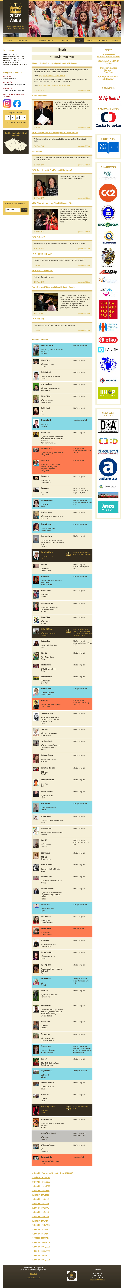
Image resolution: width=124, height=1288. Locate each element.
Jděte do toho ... (8, 77)
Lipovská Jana (45, 853)
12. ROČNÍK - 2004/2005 (41, 1260)
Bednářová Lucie (46, 372)
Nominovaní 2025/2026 (45, 40)
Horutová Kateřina (46, 677)
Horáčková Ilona (46, 665)
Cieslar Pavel (45, 461)
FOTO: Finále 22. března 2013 (42, 270)
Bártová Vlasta (45, 360)
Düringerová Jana (46, 536)
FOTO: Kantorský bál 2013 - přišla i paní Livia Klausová (52, 170)
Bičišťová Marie (46, 396)
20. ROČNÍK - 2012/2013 (40, 1225)
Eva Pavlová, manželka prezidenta (108, 57)
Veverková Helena (46, 1119)
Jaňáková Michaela (47, 713)
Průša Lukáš (45, 940)
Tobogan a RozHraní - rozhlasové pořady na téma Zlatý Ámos (54, 63)
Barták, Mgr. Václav (47, 346)
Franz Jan (44, 565)
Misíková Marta (46, 917)
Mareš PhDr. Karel (46, 865)
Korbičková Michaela (47, 780)
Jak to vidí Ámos (8, 83)
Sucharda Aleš (45, 1022)
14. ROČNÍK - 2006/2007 (41, 1251)
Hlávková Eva (45, 617)
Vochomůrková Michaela (48, 1133)
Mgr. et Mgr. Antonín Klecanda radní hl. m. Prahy (108, 78)
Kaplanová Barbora (47, 755)
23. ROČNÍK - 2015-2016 (40, 1212)
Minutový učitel (8, 88)
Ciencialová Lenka (46, 449)
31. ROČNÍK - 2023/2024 (41, 1177)
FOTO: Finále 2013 (38, 237)
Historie (79, 40)
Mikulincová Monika (47, 889)
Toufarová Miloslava (47, 1083)
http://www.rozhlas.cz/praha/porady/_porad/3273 (54, 85)
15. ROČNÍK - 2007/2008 (41, 1247)
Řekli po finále (37, 151)
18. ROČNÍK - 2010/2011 (40, 1234)
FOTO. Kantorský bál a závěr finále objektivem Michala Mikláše (55, 132)
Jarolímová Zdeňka (47, 741)
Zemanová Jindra (46, 1157)
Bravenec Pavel (46, 420)
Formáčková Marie (47, 552)
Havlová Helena (46, 591)
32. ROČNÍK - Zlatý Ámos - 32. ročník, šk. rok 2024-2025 (52, 1173)
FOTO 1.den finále (38, 319)
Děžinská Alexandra (47, 500)
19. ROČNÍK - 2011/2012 (40, 1229)
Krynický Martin (46, 816)
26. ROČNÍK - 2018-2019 (40, 1199)
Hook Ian (44, 653)
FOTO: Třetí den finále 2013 (42, 254)
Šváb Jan (44, 1059)
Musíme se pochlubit (39, 96)
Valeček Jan (45, 1095)
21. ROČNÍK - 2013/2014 (40, 1221)
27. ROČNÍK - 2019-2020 (40, 1195)
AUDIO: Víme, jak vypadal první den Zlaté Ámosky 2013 (52, 203)
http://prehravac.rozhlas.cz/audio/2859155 (52, 76)
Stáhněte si (90, 40)
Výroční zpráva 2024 (33, 1278)
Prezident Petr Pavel (108, 54)
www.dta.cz (33, 1274)
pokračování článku (84, 90)
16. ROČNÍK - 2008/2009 (41, 1242)
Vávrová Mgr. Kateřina (48, 1107)
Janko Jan (44, 729)
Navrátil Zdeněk (46, 928)
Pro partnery (103, 40)
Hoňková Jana (45, 641)
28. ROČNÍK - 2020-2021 (40, 1190)
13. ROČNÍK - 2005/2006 (41, 1255)
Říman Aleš (44, 991)
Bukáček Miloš (45, 433)
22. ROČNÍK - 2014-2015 (40, 1216)
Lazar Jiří (44, 840)
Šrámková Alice (46, 1046)
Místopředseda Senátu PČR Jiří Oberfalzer (108, 62)
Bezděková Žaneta (46, 384)
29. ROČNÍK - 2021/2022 (41, 1186)
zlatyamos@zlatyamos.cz (97, 1280)
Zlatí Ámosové (66, 40)
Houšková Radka (46, 689)
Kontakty (115, 40)
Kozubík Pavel (45, 804)
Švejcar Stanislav (46, 1071)
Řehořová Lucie (46, 979)
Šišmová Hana (45, 1034)
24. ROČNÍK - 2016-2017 (40, 1208)
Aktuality (9, 40)
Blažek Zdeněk (45, 408)
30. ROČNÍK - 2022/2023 (41, 1182)
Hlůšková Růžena (46, 629)
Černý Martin (45, 477)
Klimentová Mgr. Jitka (48, 768)
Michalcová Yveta (46, 877)
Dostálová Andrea (46, 512)
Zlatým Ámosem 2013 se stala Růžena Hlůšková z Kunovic (53, 287)
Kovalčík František (46, 792)
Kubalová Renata (46, 828)
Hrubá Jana (44, 701)
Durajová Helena (46, 524)
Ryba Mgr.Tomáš (46, 965)
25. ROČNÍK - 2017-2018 (40, 1203)
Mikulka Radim (45, 905)
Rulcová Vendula (46, 952)
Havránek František (47, 603)
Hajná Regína (45, 577)
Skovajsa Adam (46, 1006)
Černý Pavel (45, 488)
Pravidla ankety (23, 40)
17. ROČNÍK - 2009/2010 (40, 1238)
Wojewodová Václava (47, 1145)
